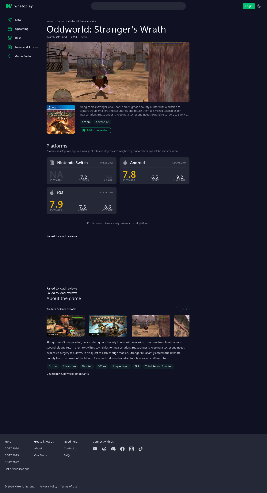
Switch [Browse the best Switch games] (51, 37)
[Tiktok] (140, 449)
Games (60, 21)
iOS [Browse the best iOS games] (58, 37)
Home (50, 21)
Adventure (102, 122)
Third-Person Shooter (158, 366)
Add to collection (95, 130)
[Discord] (113, 449)
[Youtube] (95, 449)
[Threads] (104, 449)
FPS (137, 366)
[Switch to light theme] (259, 6)
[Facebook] (122, 449)
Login (249, 6)
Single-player (120, 366)
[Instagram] (131, 449)
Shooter (87, 366)
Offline (102, 366)
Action (86, 122)
